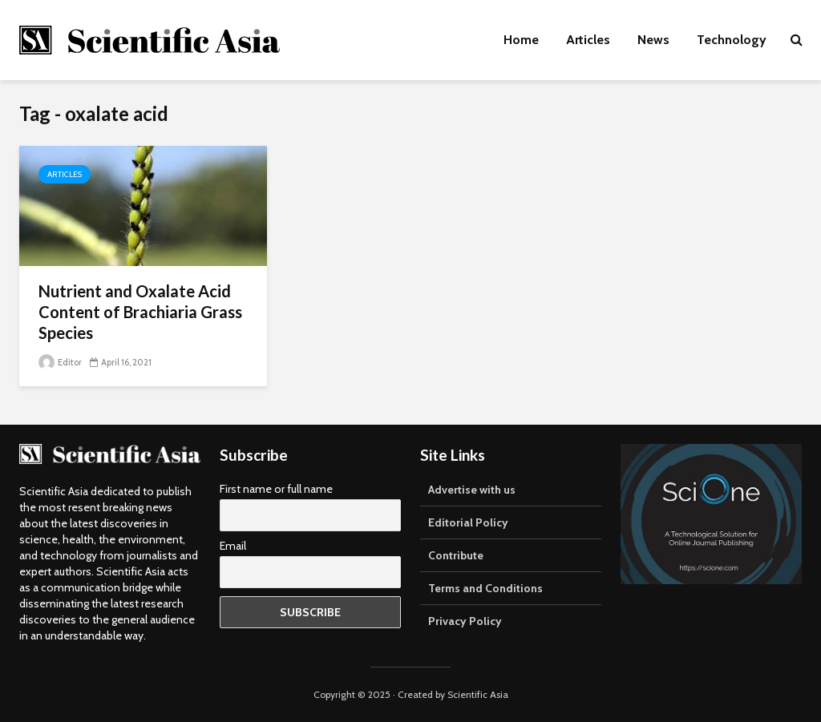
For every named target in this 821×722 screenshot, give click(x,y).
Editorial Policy (468, 522)
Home (521, 39)
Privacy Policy (465, 621)
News (653, 39)
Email (233, 545)
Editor (60, 362)
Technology (731, 39)
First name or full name (276, 489)
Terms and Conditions (485, 588)
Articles (588, 39)
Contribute (455, 555)
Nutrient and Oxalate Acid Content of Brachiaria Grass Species (140, 311)
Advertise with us (472, 489)
